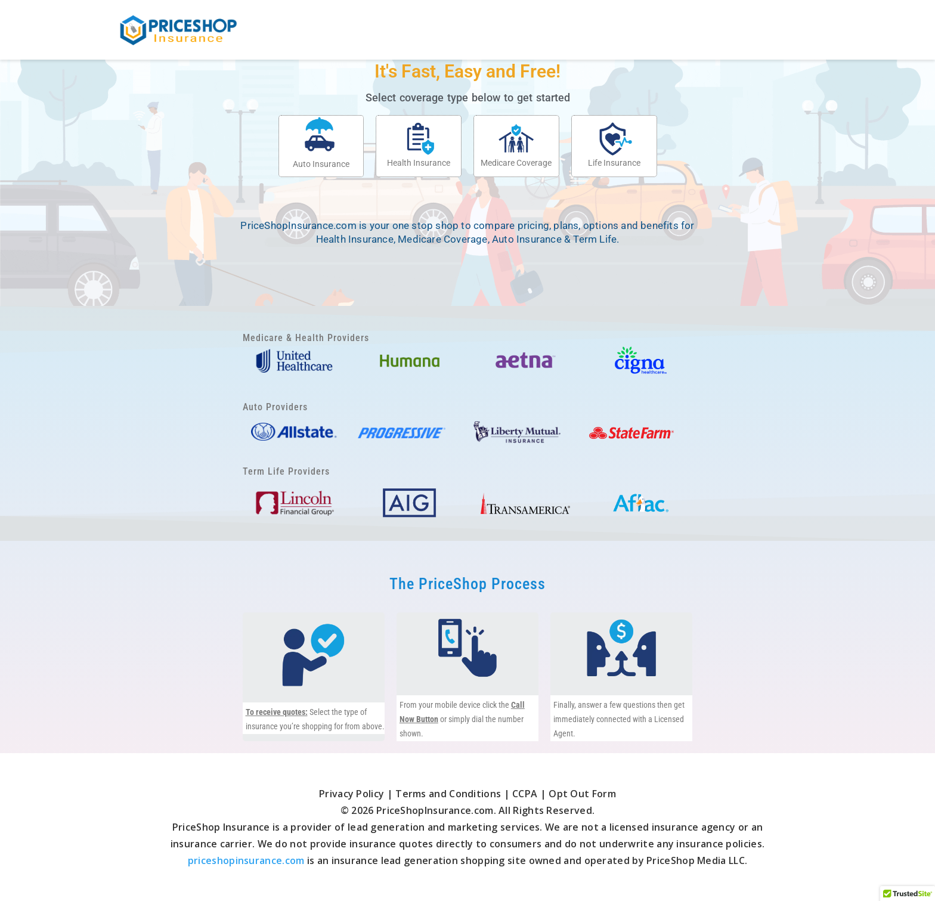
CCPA (524, 793)
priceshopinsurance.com (246, 860)
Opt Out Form (582, 793)
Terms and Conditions (448, 793)
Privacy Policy (353, 793)
